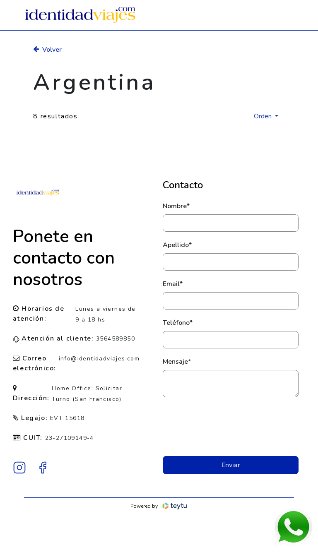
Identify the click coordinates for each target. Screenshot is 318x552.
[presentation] (231, 426)
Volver (47, 50)
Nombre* (176, 206)
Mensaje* (177, 361)
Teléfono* (178, 322)
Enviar (231, 465)
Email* (173, 283)
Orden (263, 116)
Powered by (159, 506)
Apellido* (177, 245)
